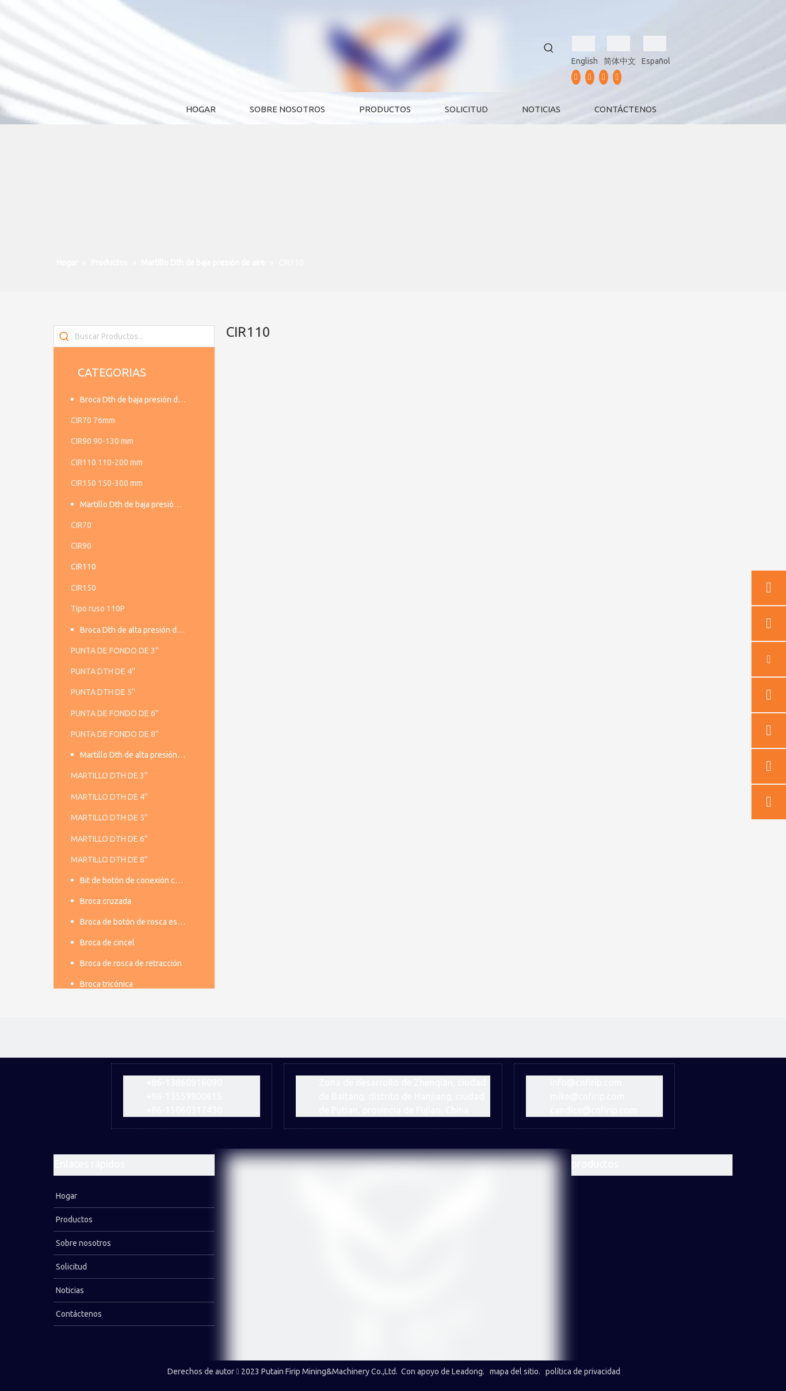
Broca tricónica (106, 984)
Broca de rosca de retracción (131, 963)
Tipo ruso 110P (98, 608)
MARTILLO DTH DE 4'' (109, 796)
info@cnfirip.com (586, 1082)
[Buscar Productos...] (144, 336)
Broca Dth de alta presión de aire (138, 629)
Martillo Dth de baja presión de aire (138, 504)
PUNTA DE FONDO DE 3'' (115, 650)
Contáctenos (78, 1313)
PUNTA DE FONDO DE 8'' (115, 734)
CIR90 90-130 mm (102, 441)
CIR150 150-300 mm (107, 483)
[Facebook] (576, 77)
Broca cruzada (105, 901)
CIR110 (83, 566)
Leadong (467, 1371)
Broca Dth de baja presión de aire (138, 399)
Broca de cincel (107, 942)
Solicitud (70, 1266)
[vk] (617, 77)
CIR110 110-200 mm (107, 462)
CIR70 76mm (93, 420)
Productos (73, 1219)
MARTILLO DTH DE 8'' (109, 859)
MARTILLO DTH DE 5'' (109, 817)
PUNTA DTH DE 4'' (103, 671)
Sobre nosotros (82, 1243)
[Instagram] (603, 77)
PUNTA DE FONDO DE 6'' (115, 713)
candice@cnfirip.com (594, 1110)
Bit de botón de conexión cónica (137, 880)
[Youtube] (589, 77)
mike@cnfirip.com (587, 1096)
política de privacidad (582, 1371)
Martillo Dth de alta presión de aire (138, 754)
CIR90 (81, 545)
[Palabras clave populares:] (549, 48)
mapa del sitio (514, 1371)
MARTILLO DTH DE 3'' (109, 775)
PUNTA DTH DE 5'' (103, 692)
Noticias (69, 1290)
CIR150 (83, 587)
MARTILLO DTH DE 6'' (109, 838)
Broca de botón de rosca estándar (138, 921)
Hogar (65, 1195)
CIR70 (81, 525)
